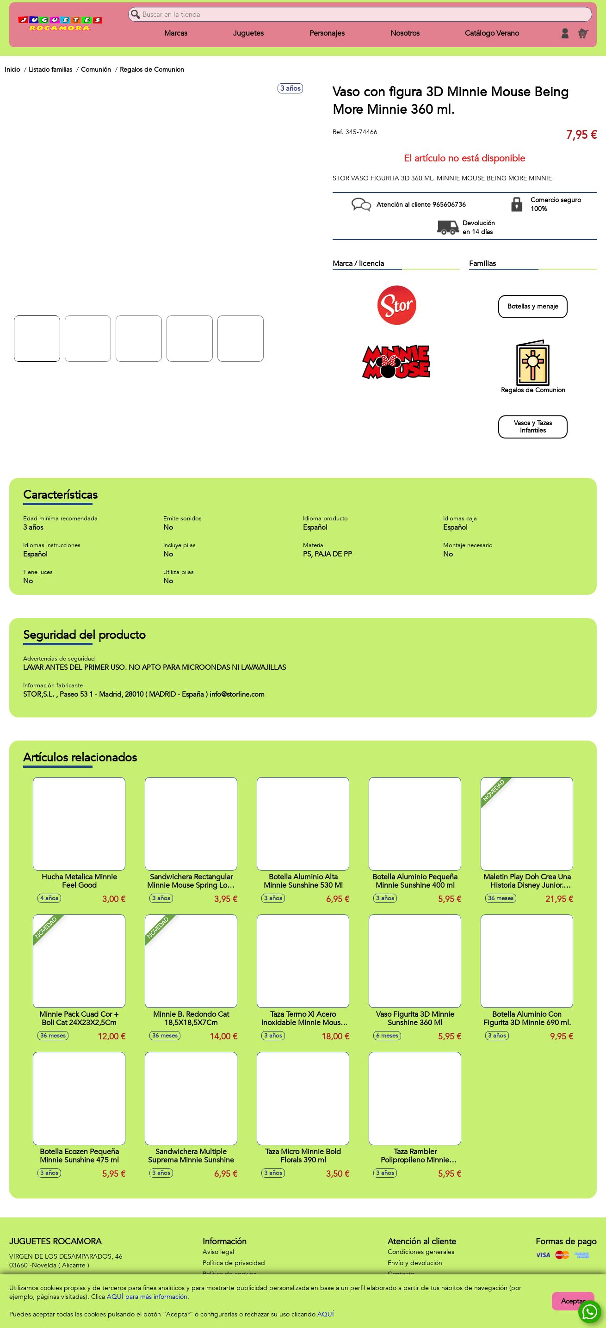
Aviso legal (218, 1252)
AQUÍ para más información (147, 1296)
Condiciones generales (421, 1252)
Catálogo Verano (492, 33)
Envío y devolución (415, 1263)
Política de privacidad (234, 1263)
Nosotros (404, 33)
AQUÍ (325, 1314)
